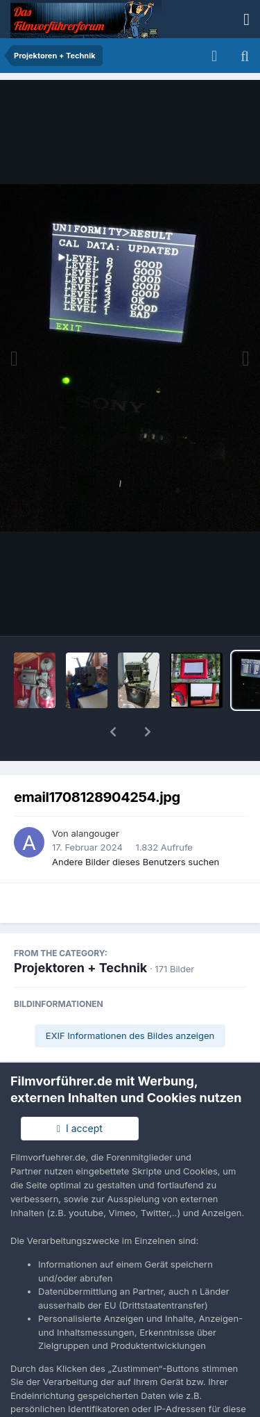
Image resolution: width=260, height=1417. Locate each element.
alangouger (95, 797)
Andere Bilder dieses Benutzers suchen (135, 825)
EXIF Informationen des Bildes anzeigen (130, 999)
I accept (80, 1128)
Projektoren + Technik (80, 931)
